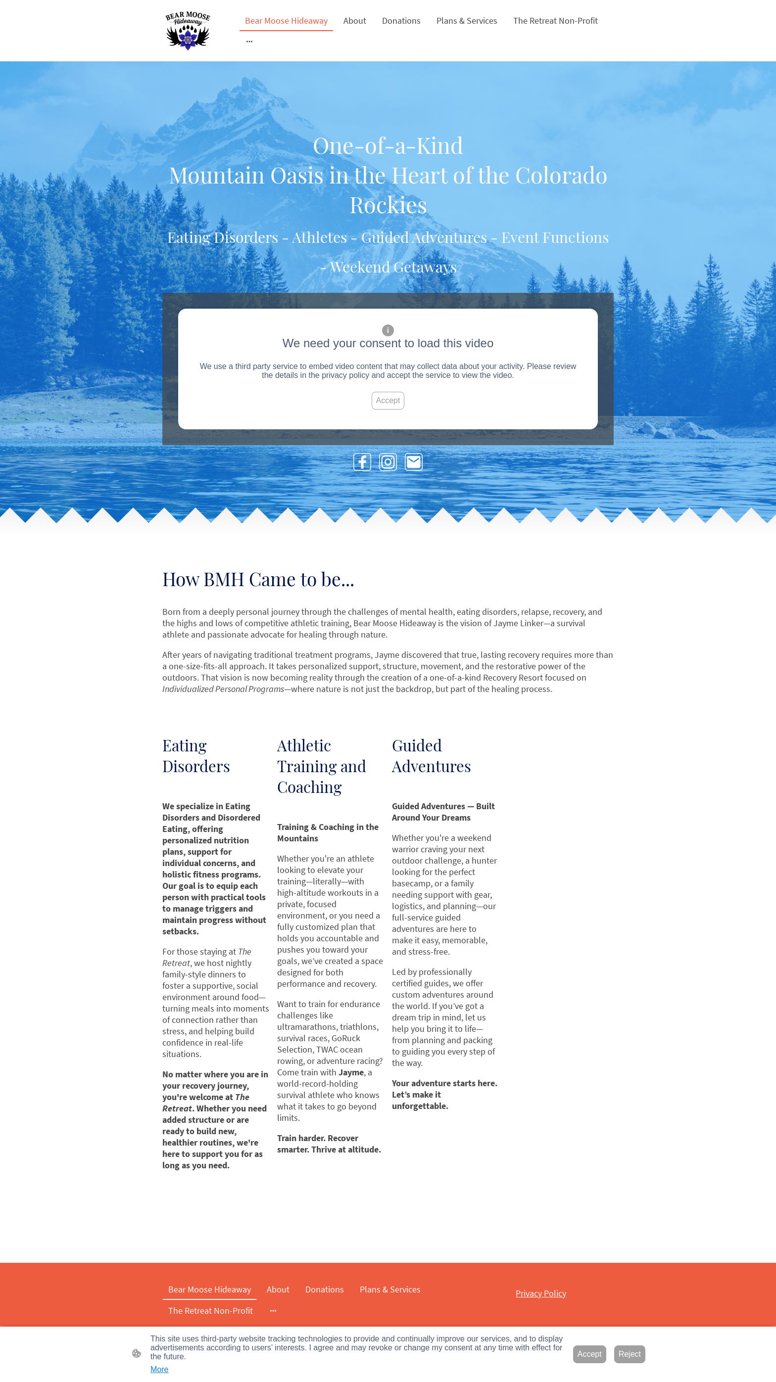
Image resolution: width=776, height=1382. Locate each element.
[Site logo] (187, 30)
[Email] (414, 462)
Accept (388, 400)
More (159, 1369)
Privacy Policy (541, 1293)
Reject (630, 1354)
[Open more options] (249, 41)
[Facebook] (362, 462)
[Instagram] (388, 462)
